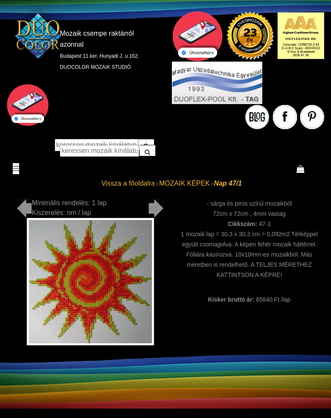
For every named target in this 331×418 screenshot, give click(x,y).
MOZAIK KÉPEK (184, 183)
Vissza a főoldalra (128, 183)
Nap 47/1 (228, 183)
